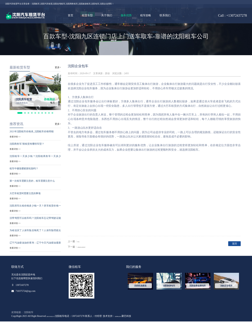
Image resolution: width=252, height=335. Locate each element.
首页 (70, 15)
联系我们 (165, 15)
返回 (229, 257)
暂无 (79, 254)
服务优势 (126, 15)
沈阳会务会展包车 (86, 260)
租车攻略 (145, 15)
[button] (19, 126)
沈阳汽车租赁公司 (56, 329)
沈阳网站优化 (133, 329)
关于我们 (106, 15)
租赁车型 (87, 15)
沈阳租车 (28, 325)
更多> (58, 81)
